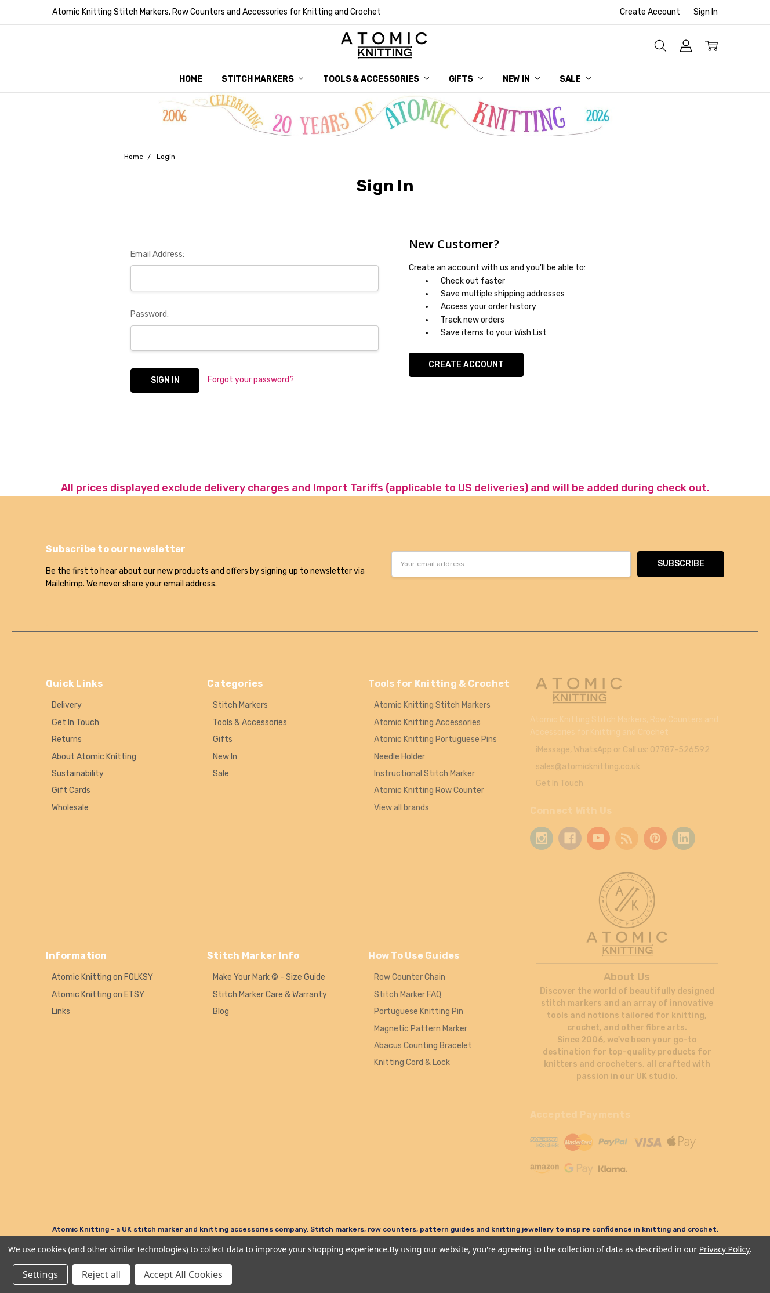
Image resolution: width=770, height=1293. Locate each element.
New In (521, 79)
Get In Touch (75, 722)
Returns (67, 739)
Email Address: (157, 254)
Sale (575, 79)
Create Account (650, 12)
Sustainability (78, 773)
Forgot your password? (251, 380)
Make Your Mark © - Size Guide (269, 977)
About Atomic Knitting (94, 757)
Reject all (101, 1274)
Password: (149, 314)
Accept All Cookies (183, 1274)
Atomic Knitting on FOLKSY (102, 977)
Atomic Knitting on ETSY (98, 994)
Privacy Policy (724, 1249)
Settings (40, 1274)
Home (190, 79)
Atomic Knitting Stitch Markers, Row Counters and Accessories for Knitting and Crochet (216, 12)
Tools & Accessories (375, 79)
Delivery (67, 705)
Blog (221, 1011)
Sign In (705, 12)
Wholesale (70, 808)
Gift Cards (71, 790)
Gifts (466, 79)
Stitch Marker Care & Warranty (270, 994)
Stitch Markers (262, 79)
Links (61, 1011)
